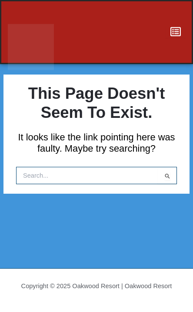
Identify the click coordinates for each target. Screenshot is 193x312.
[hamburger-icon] (175, 32)
